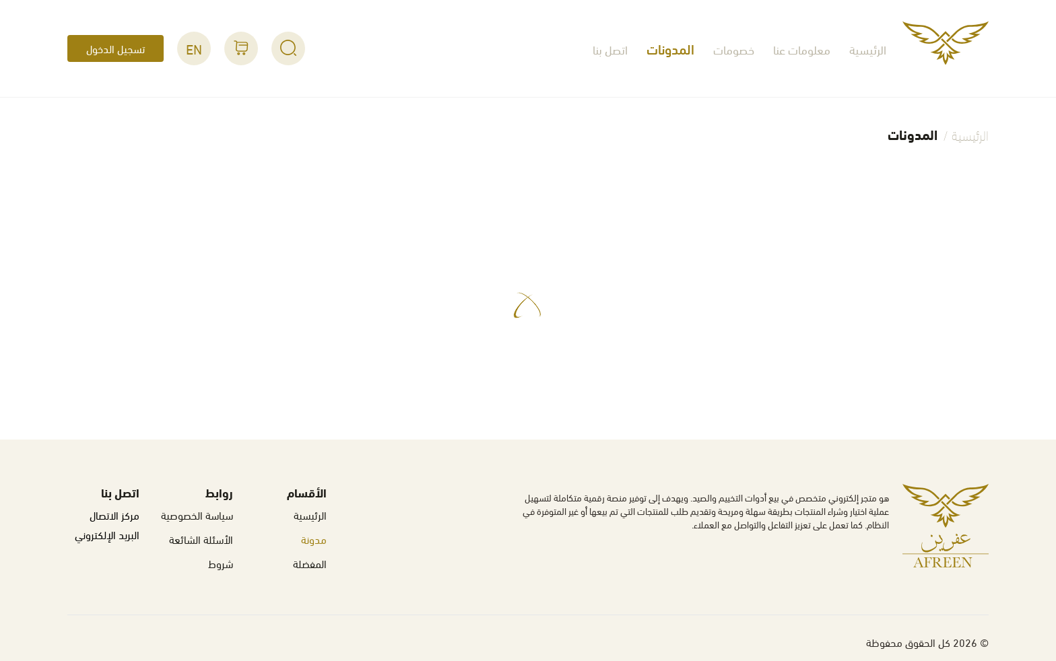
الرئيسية (867, 49)
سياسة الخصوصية (197, 514)
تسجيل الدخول (115, 48)
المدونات (670, 48)
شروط (220, 563)
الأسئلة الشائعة (201, 539)
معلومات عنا (801, 49)
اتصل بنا (610, 49)
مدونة (314, 539)
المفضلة (310, 563)
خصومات (733, 49)
